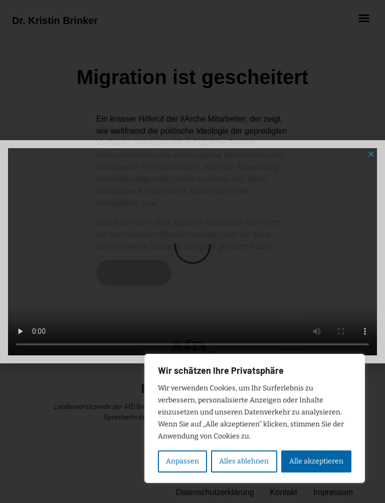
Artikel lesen (133, 273)
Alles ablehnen (244, 461)
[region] (254, 418)
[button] (364, 18)
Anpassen (182, 461)
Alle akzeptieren (316, 461)
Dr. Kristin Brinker (55, 20)
